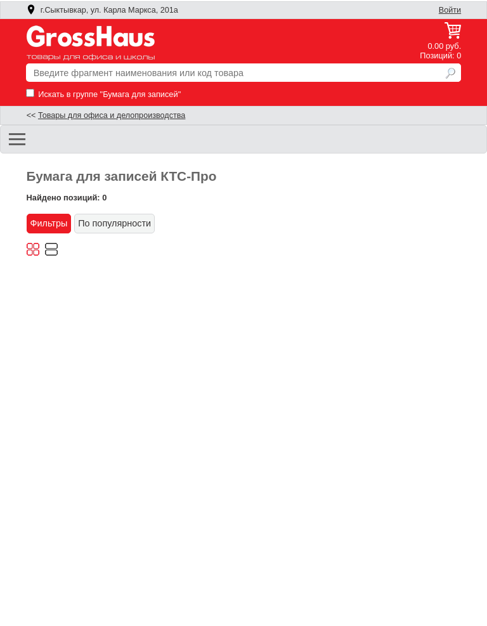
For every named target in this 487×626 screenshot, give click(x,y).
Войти (450, 10)
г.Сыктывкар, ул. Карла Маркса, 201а (102, 10)
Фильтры (49, 223)
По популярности (114, 223)
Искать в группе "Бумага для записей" (103, 94)
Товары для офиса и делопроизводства (111, 115)
